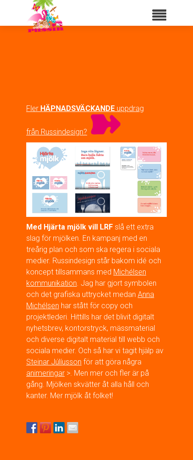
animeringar (45, 373)
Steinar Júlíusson (54, 361)
